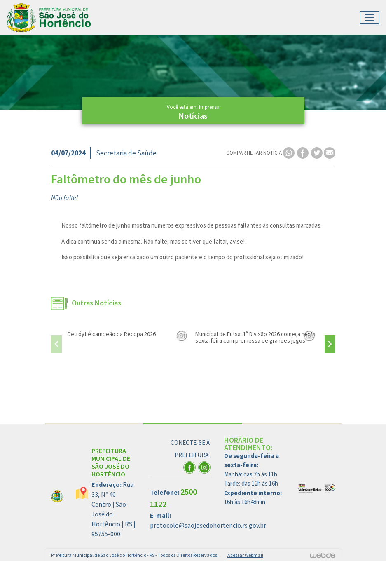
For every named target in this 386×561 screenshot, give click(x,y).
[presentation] (56, 344)
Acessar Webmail (245, 555)
